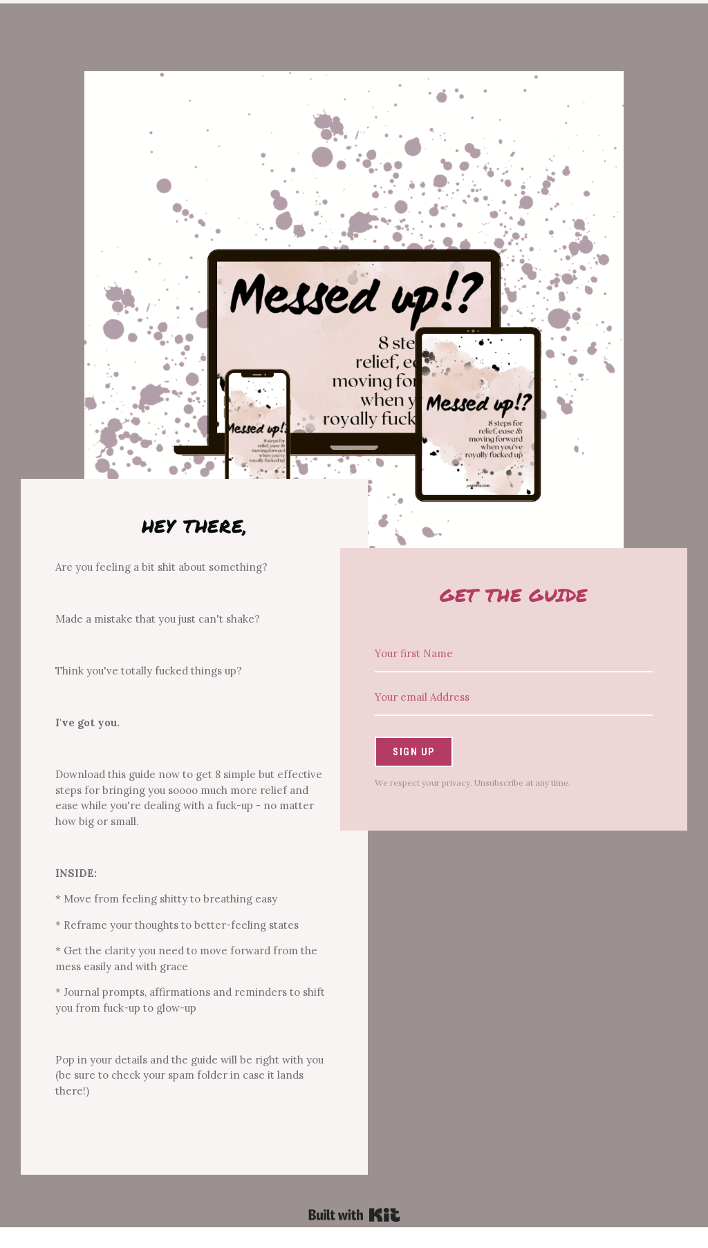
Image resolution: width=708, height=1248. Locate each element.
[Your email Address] (514, 697)
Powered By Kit (354, 1214)
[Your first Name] (514, 654)
